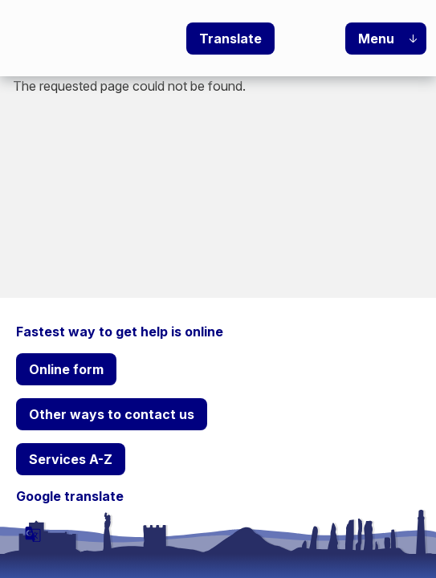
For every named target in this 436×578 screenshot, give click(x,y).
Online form (66, 369)
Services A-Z (70, 459)
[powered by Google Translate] (33, 533)
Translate (230, 39)
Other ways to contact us (111, 414)
